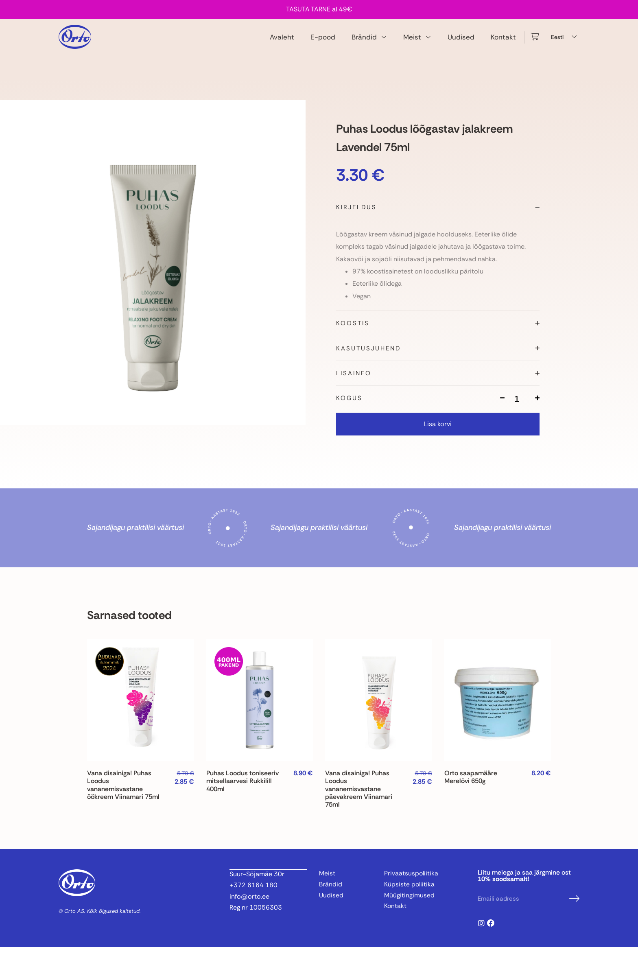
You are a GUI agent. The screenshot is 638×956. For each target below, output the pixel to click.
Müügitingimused (409, 905)
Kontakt (503, 41)
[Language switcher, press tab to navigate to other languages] (565, 41)
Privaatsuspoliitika (411, 882)
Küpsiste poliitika (409, 893)
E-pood (322, 41)
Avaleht (282, 41)
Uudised (461, 41)
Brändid (369, 41)
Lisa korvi (438, 433)
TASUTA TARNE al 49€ (319, 9)
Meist (417, 41)
